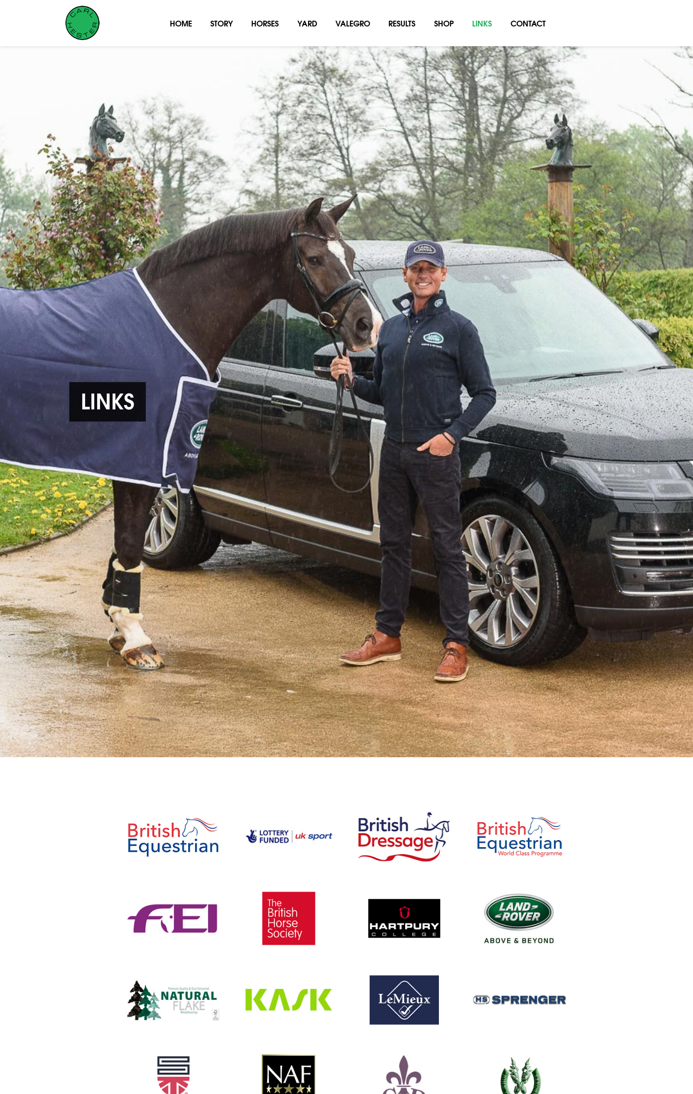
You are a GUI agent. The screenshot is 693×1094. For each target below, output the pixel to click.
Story (221, 23)
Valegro (352, 23)
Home (181, 23)
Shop (444, 23)
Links (482, 23)
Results (401, 23)
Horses (265, 23)
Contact (528, 23)
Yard (307, 23)
